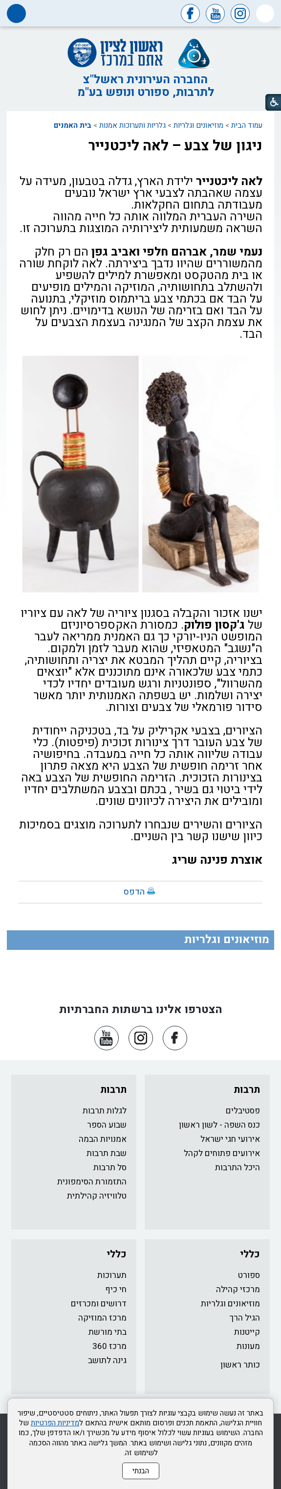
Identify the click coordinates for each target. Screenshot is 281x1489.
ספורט (249, 1275)
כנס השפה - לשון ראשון (219, 1125)
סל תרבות (110, 1167)
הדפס (134, 891)
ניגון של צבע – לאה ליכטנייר (175, 146)
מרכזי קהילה (238, 1289)
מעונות (248, 1346)
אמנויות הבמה (103, 1139)
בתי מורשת (107, 1332)
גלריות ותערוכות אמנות (132, 125)
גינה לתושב (107, 1360)
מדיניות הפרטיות (55, 1423)
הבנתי (140, 1470)
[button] (265, 13)
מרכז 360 (109, 1346)
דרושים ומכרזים (99, 1304)
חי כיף (116, 1289)
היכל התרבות (237, 1167)
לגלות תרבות (105, 1111)
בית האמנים (72, 125)
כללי (250, 1254)
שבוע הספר (107, 1125)
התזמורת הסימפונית (92, 1182)
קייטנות (247, 1332)
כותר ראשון (240, 1365)
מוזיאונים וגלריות (198, 125)
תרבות (247, 1090)
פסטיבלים (243, 1111)
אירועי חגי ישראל (230, 1139)
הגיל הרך (245, 1318)
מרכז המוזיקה (102, 1318)
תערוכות (112, 1275)
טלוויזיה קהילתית (97, 1196)
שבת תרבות (106, 1153)
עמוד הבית (246, 125)
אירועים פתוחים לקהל (222, 1153)
